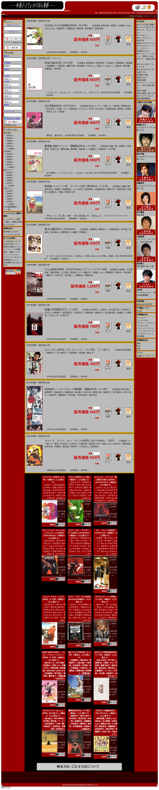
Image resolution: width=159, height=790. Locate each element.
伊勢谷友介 (126, 106)
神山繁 (78, 392)
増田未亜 (126, 444)
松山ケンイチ (95, 106)
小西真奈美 (114, 229)
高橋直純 (67, 189)
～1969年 (10, 149)
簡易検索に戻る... (11, 125)
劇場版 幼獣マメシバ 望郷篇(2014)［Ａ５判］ (71, 146)
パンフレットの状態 (12, 249)
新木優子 (89, 28)
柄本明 (58, 69)
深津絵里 (90, 63)
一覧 (8, 209)
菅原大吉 (55, 149)
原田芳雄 (55, 272)
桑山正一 (91, 353)
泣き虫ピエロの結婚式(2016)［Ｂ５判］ (67, 25)
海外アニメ (8, 170)
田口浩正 (51, 109)
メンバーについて (11, 255)
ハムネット (142, 35)
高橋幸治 (69, 392)
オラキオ (83, 109)
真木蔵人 (95, 446)
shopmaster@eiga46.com (147, 13)
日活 (139, 349)
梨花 (57, 444)
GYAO (139, 311)
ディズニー (141, 318)
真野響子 (49, 392)
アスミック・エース (145, 328)
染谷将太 (55, 232)
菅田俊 (121, 109)
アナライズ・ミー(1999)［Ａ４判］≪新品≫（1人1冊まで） (105, 599)
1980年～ (10, 143)
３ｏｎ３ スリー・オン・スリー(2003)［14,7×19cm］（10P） (80, 440)
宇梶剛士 (83, 232)
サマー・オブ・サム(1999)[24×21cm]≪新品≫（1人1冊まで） (79, 599)
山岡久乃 (65, 315)
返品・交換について (12, 252)
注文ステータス (150, 16)
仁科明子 (125, 309)
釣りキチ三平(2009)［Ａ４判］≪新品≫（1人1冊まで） (79, 655)
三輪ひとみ (106, 444)
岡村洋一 (75, 446)
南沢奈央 (49, 189)
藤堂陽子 (63, 395)
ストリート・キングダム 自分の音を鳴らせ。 (146, 85)
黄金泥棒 (141, 80)
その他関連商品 (10, 207)
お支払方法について (12, 244)
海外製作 (7, 133)
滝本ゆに (85, 446)
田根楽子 (103, 149)
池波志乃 (59, 392)
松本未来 (49, 446)
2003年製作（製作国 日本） (87, 745)
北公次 (48, 312)
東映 (139, 343)
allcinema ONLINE (144, 304)
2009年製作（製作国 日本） (61, 694)
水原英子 (53, 395)
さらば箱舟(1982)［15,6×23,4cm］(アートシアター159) (76, 269)
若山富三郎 (114, 309)
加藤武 (120, 312)
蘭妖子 (50, 275)
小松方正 (59, 275)
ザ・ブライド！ (144, 38)
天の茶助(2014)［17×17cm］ (61, 105)
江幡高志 (79, 275)
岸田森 (82, 353)
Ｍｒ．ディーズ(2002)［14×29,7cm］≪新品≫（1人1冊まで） (105, 533)
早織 (61, 192)
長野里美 (65, 232)
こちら (91, 781)
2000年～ (10, 138)
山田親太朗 (110, 109)
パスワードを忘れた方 (13, 42)
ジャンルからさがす (12, 234)
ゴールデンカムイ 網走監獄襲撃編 (146, 291)
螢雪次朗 (99, 28)
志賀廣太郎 (100, 189)
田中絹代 (117, 392)
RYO (91, 109)
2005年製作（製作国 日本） (61, 745)
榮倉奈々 (103, 229)
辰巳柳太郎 (110, 312)
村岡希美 (120, 63)
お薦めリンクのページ (146, 356)
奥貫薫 (129, 63)
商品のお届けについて (13, 247)
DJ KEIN (99, 109)
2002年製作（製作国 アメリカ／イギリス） (84, 572)
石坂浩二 (95, 309)
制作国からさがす (11, 232)
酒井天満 (121, 189)
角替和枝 (89, 189)
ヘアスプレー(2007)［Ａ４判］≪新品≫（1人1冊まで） (54, 479)
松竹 (139, 346)
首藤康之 (49, 69)
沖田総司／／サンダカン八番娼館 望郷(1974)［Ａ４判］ (77, 389)
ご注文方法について (12, 241)
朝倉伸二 (83, 149)
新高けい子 (76, 272)
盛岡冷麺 (65, 149)
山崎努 (122, 269)
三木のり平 (54, 315)
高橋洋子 (87, 272)
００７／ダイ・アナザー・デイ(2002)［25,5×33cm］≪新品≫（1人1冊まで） (79, 533)
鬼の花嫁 (141, 91)
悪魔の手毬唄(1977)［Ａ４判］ (62, 309)
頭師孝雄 (89, 312)
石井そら (91, 66)
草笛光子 (79, 312)
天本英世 (127, 272)
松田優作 (127, 350)
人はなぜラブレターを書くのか (146, 126)
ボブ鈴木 (73, 444)
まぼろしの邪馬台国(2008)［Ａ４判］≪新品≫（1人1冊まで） (105, 655)
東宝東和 (140, 336)
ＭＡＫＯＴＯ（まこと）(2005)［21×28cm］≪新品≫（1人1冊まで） (53, 713)
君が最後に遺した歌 (146, 93)
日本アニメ (8, 188)
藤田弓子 (111, 189)
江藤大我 (83, 444)
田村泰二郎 (70, 192)
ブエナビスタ (142, 326)
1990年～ (10, 141)
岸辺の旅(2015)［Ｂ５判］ (59, 62)
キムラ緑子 (78, 189)
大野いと (107, 106)
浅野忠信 (100, 63)
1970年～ (10, 146)
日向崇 (64, 444)
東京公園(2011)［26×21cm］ (61, 229)
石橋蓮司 (109, 272)
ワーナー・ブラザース (146, 323)
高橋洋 (122, 25)
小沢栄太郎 (82, 395)
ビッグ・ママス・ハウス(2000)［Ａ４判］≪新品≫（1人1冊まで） (54, 599)
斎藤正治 (89, 275)
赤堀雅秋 (51, 66)
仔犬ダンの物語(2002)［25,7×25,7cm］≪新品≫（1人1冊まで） (105, 713)
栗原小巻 (97, 392)
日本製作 (7, 151)
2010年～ (10, 136)
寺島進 (62, 111)
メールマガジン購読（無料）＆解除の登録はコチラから (13, 222)
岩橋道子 (61, 28)
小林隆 (74, 232)
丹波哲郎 (73, 353)
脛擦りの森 (142, 75)
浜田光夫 (93, 395)
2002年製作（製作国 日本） (113, 750)
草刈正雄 (125, 389)
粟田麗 (80, 28)
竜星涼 (114, 25)
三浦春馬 (93, 229)
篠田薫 (74, 149)
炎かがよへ (142, 77)
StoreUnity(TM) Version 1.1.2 (86, 785)
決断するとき (143, 51)
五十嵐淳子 (62, 353)
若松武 (118, 272)
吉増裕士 (53, 192)
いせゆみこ (108, 66)
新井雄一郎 (94, 444)
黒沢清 (66, 446)
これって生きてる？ (146, 27)
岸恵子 (104, 309)
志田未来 (105, 25)
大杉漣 (116, 106)
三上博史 (65, 272)
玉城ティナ (62, 109)
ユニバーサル (142, 320)
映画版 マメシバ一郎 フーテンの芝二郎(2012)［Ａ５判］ (77, 186)
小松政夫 (110, 63)
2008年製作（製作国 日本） (113, 692)
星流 (99, 66)
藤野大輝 (71, 66)
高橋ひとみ (98, 272)
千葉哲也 (61, 66)
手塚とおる (52, 111)
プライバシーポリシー (13, 257)
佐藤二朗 (113, 146)
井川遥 (124, 229)
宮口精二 (69, 275)
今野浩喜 (73, 109)
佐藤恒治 (71, 28)
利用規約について (11, 260)
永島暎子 (57, 312)
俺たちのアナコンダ (146, 43)
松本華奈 (81, 66)
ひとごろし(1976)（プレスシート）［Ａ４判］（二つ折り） (78, 349)
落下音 (140, 40)
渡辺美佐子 (68, 312)
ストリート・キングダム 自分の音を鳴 (146, 238)
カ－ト (126, 16)
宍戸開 (112, 149)
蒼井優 (126, 66)
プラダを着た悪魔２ (146, 25)
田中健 (72, 395)
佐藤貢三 (93, 149)
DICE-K (116, 444)
